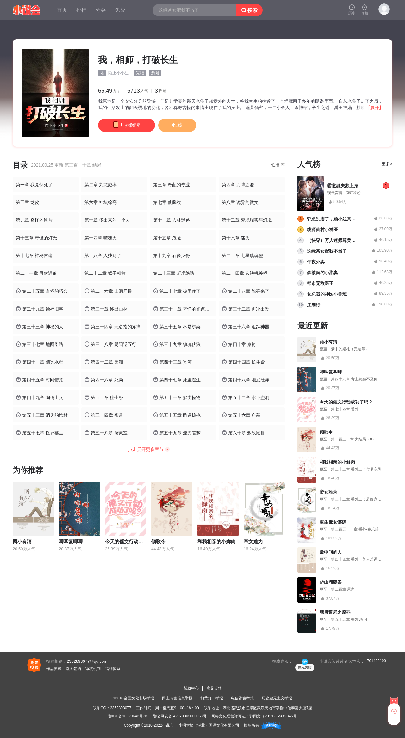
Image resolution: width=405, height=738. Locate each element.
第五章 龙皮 (27, 202)
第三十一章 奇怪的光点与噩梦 (184, 308)
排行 (81, 10)
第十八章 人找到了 (102, 255)
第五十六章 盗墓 (241, 415)
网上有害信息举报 (177, 698)
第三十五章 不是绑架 (177, 326)
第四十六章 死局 (103, 379)
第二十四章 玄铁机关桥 (244, 273)
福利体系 (112, 669)
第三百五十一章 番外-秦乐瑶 (355, 529)
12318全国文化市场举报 (133, 698)
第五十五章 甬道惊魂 (177, 415)
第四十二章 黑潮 (103, 362)
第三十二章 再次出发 (245, 308)
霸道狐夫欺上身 (342, 185)
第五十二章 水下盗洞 (245, 397)
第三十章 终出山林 (106, 308)
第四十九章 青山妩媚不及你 (354, 379)
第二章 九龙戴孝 (100, 184)
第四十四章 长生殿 (243, 362)
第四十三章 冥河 (172, 362)
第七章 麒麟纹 (167, 202)
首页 (62, 10)
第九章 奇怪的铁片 (34, 220)
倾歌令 (158, 541)
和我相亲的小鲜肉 (216, 541)
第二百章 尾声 (343, 589)
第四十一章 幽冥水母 (39, 362)
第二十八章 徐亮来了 (245, 291)
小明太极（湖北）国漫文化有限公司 (208, 725)
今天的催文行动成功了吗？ (133, 541)
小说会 (167, 725)
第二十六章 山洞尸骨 (108, 291)
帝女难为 (253, 541)
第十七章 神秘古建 (34, 255)
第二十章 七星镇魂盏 (242, 255)
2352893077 (120, 708)
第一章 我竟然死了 (34, 184)
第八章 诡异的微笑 (240, 202)
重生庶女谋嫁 (333, 522)
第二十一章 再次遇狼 (36, 273)
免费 (120, 10)
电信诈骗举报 (242, 698)
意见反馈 (214, 688)
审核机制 (93, 669)
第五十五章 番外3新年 (349, 619)
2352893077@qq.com (87, 661)
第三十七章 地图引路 (39, 344)
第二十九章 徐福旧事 (39, 308)
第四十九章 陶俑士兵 (39, 397)
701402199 (376, 661)
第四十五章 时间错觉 (39, 379)
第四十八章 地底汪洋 (245, 379)
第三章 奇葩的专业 (171, 184)
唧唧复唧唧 (71, 541)
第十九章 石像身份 (171, 255)
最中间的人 (331, 552)
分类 (101, 10)
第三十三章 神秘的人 (39, 326)
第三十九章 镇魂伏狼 (177, 344)
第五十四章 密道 (103, 415)
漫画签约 (73, 669)
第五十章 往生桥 (103, 397)
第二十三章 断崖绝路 (173, 273)
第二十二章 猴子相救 (105, 273)
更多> (387, 164)
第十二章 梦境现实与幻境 (247, 220)
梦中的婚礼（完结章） (350, 349)
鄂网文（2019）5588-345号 (272, 716)
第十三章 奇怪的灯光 (36, 237)
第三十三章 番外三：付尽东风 (356, 469)
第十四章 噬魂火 (100, 237)
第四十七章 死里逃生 (177, 379)
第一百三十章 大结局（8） (353, 439)
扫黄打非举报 (211, 698)
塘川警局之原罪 (335, 612)
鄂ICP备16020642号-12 (128, 716)
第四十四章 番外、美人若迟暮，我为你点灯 (367, 559)
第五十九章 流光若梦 (177, 432)
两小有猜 (22, 541)
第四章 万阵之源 (238, 184)
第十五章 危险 (167, 237)
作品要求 (53, 669)
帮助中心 (191, 688)
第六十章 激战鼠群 (243, 432)
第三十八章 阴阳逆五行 (110, 344)
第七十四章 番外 (344, 409)
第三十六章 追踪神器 (245, 326)
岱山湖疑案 (331, 582)
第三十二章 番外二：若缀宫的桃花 (360, 499)
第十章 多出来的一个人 (107, 220)
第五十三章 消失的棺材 (42, 415)
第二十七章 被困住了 (177, 291)
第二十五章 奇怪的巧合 (42, 291)
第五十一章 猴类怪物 (177, 397)
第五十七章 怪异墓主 (39, 432)
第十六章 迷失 (236, 237)
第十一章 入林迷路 (171, 220)
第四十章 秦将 (239, 344)
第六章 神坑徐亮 (100, 202)
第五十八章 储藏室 (106, 432)
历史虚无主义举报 (277, 698)
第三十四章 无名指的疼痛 (112, 326)
